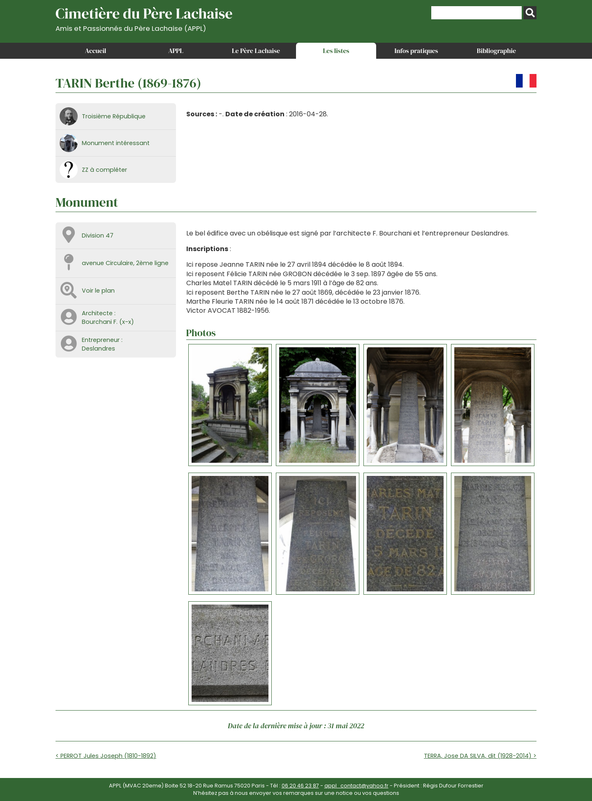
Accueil (95, 50)
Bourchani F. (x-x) (108, 322)
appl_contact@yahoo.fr (356, 785)
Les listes (336, 50)
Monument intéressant (116, 143)
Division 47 (97, 235)
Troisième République (114, 116)
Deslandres (98, 348)
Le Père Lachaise (256, 50)
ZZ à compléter (104, 170)
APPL (175, 50)
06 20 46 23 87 (300, 785)
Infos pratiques (416, 50)
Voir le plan (98, 290)
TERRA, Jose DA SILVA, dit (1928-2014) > (480, 756)
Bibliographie (496, 50)
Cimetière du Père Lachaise (144, 17)
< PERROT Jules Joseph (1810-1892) (106, 756)
